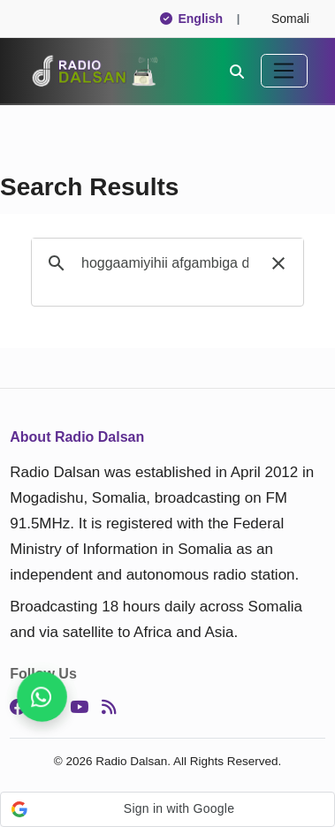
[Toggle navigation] (284, 70)
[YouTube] (79, 707)
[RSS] (109, 707)
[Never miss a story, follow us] (42, 696)
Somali (282, 18)
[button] (278, 263)
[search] (164, 263)
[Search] (237, 70)
